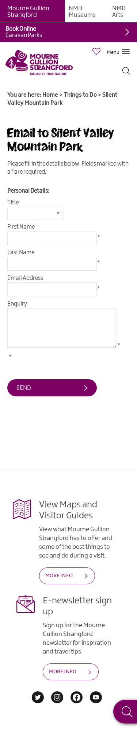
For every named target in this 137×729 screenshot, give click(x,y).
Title (13, 203)
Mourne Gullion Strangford (28, 11)
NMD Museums (82, 11)
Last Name (20, 252)
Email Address (25, 278)
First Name (21, 227)
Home (50, 95)
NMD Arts (119, 11)
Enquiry (17, 304)
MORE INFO (59, 576)
